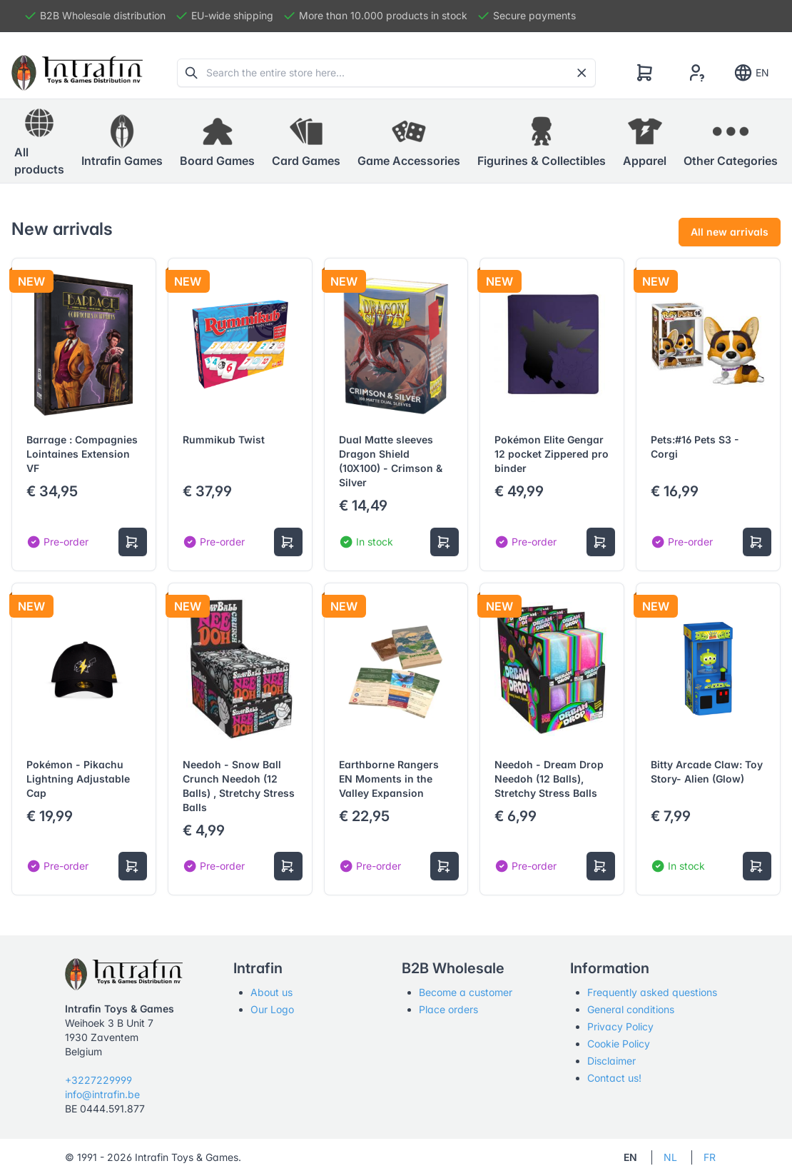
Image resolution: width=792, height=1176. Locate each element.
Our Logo (272, 1009)
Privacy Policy (620, 1026)
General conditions (630, 1009)
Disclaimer (611, 1061)
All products (39, 140)
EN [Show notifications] (751, 73)
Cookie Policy (618, 1043)
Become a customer (465, 992)
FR (710, 1157)
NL (670, 1157)
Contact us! (614, 1078)
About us (271, 992)
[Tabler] (77, 73)
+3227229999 (98, 1080)
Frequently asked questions (652, 992)
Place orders (448, 1009)
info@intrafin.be (102, 1094)
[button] (122, 141)
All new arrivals (729, 232)
